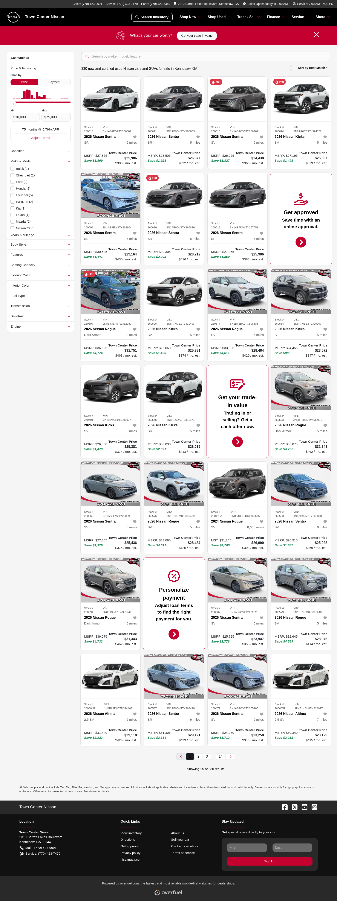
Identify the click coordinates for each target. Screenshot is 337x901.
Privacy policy (131, 853)
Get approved (130, 846)
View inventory (131, 833)
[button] (206, 4)
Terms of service (183, 853)
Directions (128, 839)
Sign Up (269, 861)
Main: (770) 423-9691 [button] (38, 847)
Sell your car (180, 839)
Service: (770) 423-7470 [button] (40, 853)
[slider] (13, 104)
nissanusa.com (131, 859)
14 (221, 756)
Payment (54, 82)
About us (177, 833)
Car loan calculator (184, 846)
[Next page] (230, 756)
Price (24, 82)
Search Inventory (151, 17)
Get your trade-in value (197, 35)
